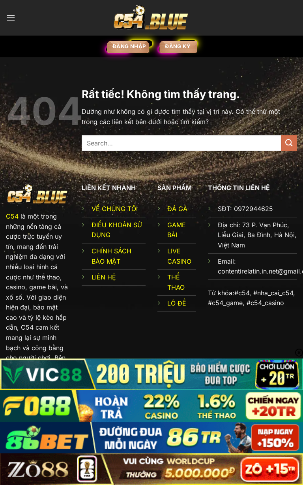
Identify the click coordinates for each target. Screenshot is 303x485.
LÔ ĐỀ (176, 303)
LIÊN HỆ (104, 277)
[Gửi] (289, 143)
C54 (12, 216)
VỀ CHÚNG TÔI (115, 209)
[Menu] (10, 17)
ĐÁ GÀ (177, 209)
